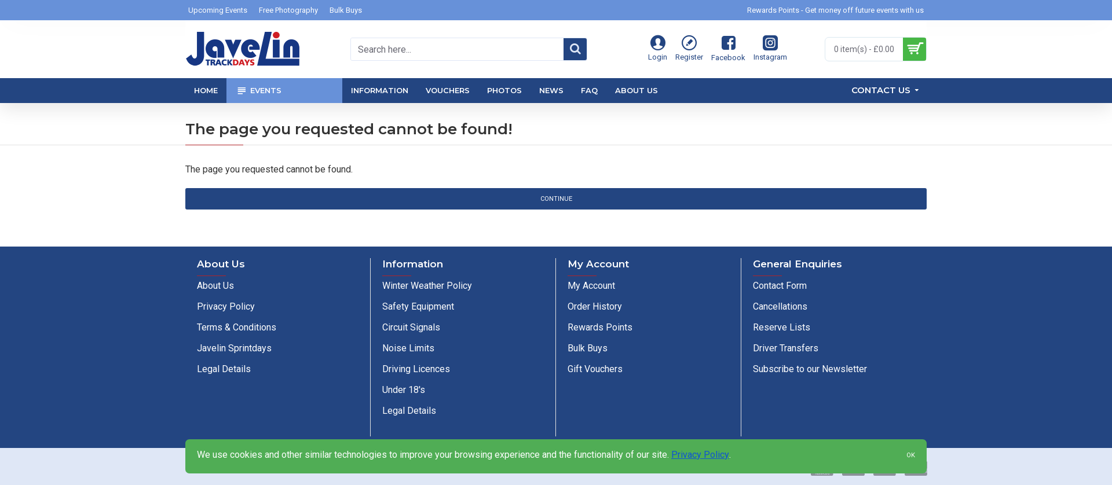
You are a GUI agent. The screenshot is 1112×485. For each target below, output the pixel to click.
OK (910, 455)
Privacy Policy (700, 454)
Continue (556, 199)
